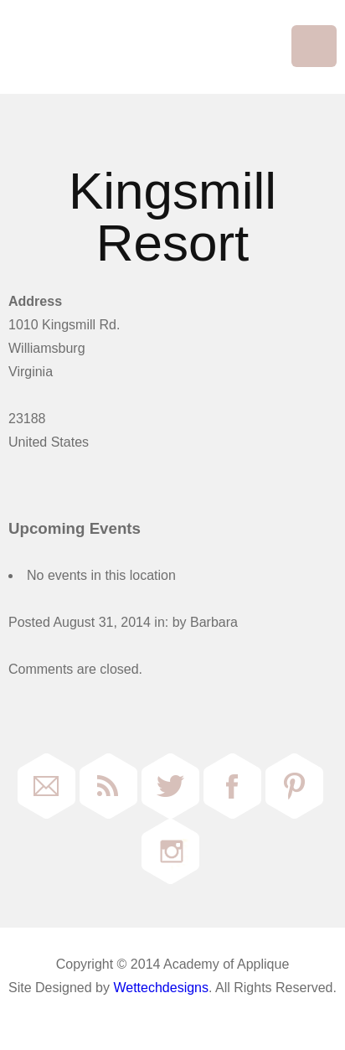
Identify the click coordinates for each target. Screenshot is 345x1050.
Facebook (232, 786)
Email (46, 786)
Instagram (170, 851)
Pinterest (294, 786)
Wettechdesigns (161, 987)
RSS (108, 786)
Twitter (170, 786)
